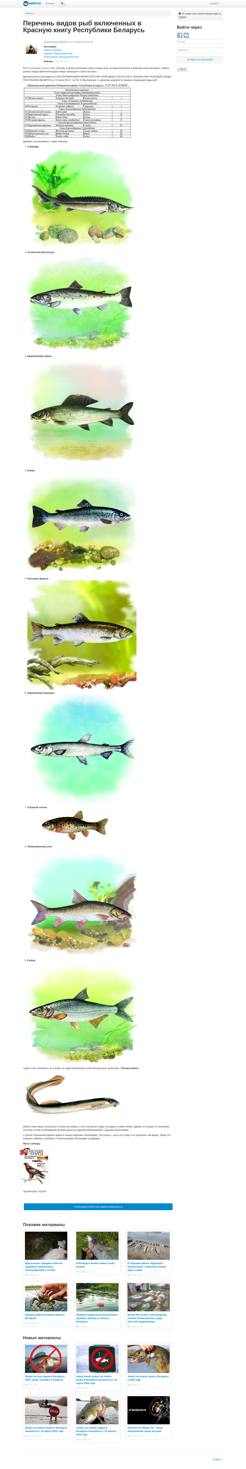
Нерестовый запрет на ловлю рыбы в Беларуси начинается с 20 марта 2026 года (96, 1380)
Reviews (49, 3)
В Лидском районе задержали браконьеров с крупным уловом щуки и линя (146, 1266)
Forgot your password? (201, 59)
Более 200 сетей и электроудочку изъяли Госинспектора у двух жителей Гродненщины (147, 1318)
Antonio (62, 42)
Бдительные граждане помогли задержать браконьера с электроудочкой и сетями (43, 1266)
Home (29, 13)
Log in (182, 69)
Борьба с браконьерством (58, 53)
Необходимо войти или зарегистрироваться (98, 1206)
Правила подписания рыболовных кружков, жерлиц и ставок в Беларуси (97, 1318)
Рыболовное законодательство (61, 56)
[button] (62, 3)
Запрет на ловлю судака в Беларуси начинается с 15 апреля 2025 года (96, 1431)
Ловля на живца (53, 50)
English (215, 3)
